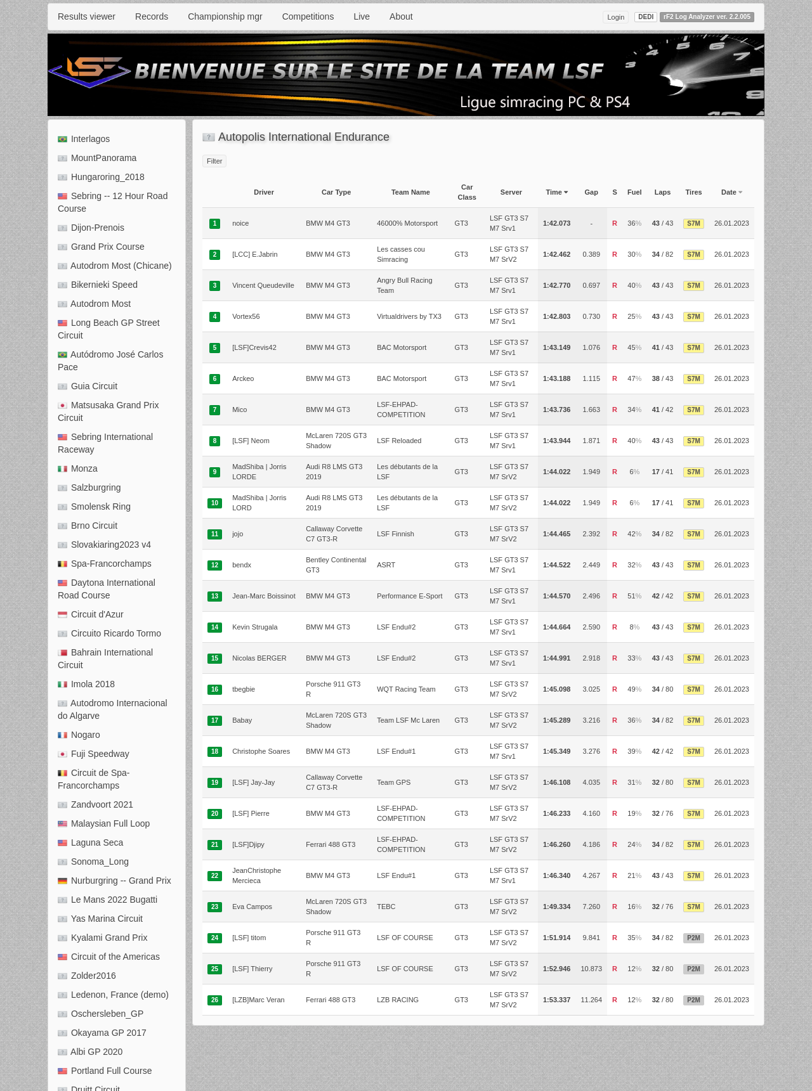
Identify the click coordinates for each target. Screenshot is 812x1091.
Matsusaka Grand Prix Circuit (108, 411)
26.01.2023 (731, 223)
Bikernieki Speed (98, 285)
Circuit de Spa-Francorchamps (93, 779)
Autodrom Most (94, 304)
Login (615, 17)
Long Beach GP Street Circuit (109, 329)
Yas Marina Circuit (100, 918)
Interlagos (84, 139)
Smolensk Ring (94, 506)
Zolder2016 (87, 976)
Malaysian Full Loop (104, 823)
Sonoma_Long (93, 861)
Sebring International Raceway (105, 443)
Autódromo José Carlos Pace (110, 360)
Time (557, 192)
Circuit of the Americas (109, 957)
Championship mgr (225, 16)
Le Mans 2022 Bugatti (107, 899)
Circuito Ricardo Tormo (109, 633)
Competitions (308, 16)
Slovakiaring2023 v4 (104, 544)
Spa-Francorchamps (105, 563)
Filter (214, 161)
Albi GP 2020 (90, 1052)
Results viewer (86, 16)
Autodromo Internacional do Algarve (112, 709)
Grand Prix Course (101, 247)
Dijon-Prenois (91, 228)
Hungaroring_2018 (101, 177)
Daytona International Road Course (106, 589)
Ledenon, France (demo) (113, 995)
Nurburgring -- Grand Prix (114, 880)
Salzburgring (89, 487)
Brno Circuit (87, 525)
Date (731, 192)
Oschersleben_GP (100, 1014)
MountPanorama (97, 158)
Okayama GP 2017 (102, 1033)
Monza (78, 468)
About (401, 16)
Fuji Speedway (93, 754)
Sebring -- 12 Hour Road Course (112, 202)
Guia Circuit (87, 386)
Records (151, 16)
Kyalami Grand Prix (102, 938)
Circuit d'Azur (91, 614)
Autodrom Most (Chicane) (115, 266)
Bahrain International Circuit (105, 658)
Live (361, 16)
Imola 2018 (86, 684)
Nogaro (79, 735)
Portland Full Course (105, 1071)
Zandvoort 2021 (95, 804)
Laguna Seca (90, 842)
